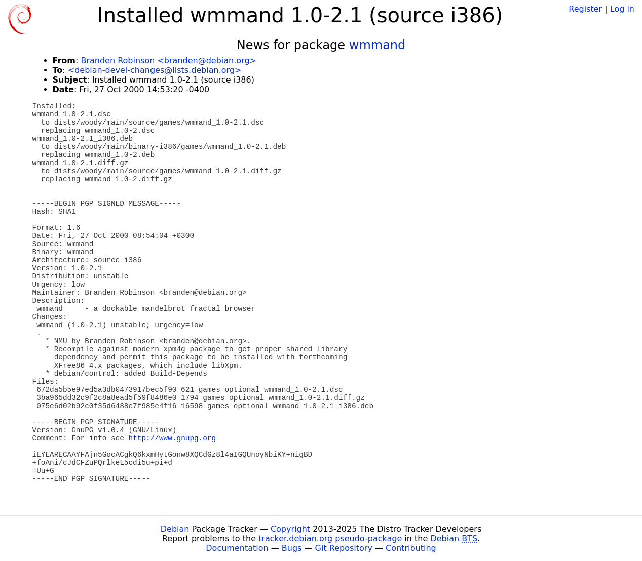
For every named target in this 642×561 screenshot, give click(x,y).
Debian (175, 529)
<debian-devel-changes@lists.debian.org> (155, 70)
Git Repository (343, 548)
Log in (622, 9)
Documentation (237, 548)
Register (585, 9)
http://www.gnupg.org (172, 438)
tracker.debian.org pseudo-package (330, 538)
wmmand (377, 45)
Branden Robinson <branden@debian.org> (168, 60)
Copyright (290, 529)
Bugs (292, 548)
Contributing (411, 548)
